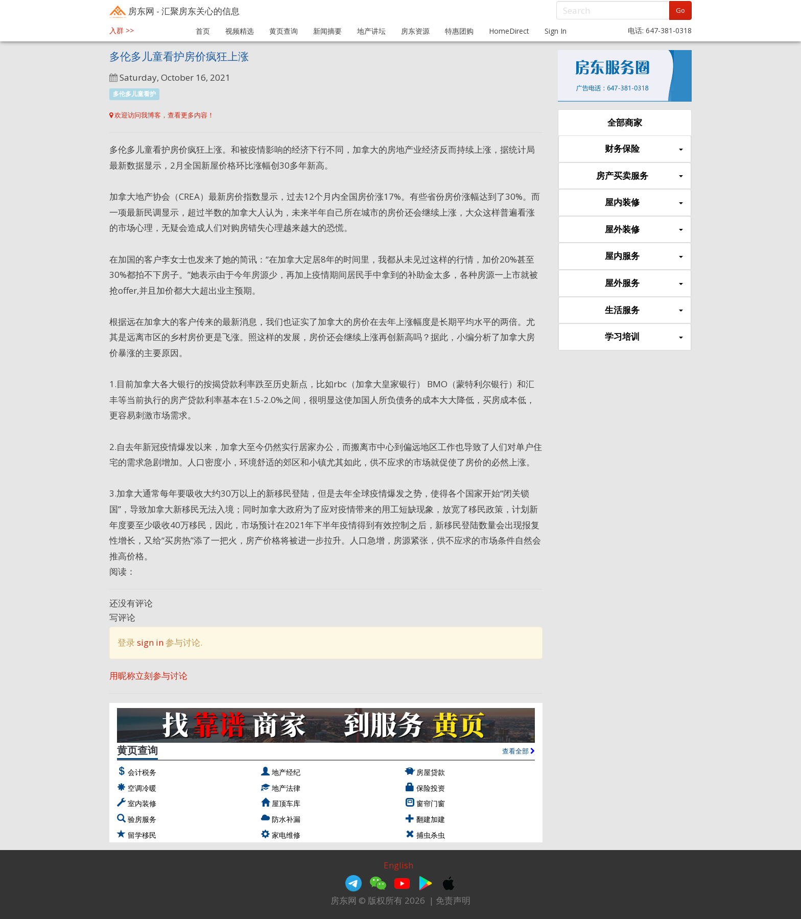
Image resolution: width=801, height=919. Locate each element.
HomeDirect (509, 31)
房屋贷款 (430, 772)
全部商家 (624, 122)
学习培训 (644, 337)
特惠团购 (459, 31)
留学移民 (142, 835)
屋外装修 (644, 230)
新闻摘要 (327, 31)
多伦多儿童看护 (134, 93)
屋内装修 (644, 202)
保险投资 (430, 788)
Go (680, 10)
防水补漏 (286, 819)
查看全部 (518, 751)
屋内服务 (644, 256)
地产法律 (286, 788)
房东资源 (415, 31)
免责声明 (453, 900)
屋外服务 (644, 283)
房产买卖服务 (639, 176)
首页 (203, 31)
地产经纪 (286, 772)
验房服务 (142, 819)
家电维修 (286, 835)
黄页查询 (283, 31)
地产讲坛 (371, 31)
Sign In (556, 31)
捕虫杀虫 (430, 835)
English (398, 865)
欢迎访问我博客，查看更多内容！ (161, 115)
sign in (150, 642)
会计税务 (142, 772)
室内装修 (142, 803)
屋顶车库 (286, 803)
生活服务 (644, 310)
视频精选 (239, 31)
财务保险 (644, 149)
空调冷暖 (142, 788)
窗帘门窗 (430, 803)
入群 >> (121, 30)
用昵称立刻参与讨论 (148, 675)
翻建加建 (430, 819)
